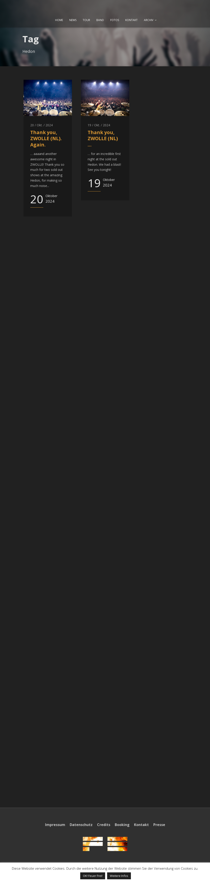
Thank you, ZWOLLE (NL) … (103, 138)
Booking (122, 824)
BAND (100, 20)
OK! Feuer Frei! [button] (92, 876)
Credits (103, 824)
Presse (159, 824)
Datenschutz (81, 824)
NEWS (72, 20)
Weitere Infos (119, 876)
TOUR (86, 20)
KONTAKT (131, 20)
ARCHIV (148, 20)
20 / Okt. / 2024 (41, 125)
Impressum (55, 824)
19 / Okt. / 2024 (99, 125)
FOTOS (114, 20)
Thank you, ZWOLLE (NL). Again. (46, 138)
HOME (59, 20)
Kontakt (141, 824)
